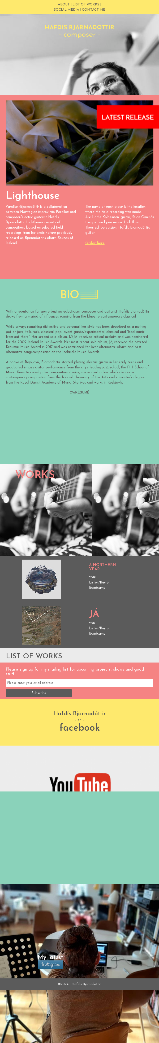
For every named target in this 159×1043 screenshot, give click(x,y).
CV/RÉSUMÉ (79, 392)
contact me (93, 10)
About (64, 4)
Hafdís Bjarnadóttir (79, 714)
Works (35, 475)
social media (66, 10)
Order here (95, 243)
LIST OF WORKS (86, 4)
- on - (79, 720)
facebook (79, 728)
